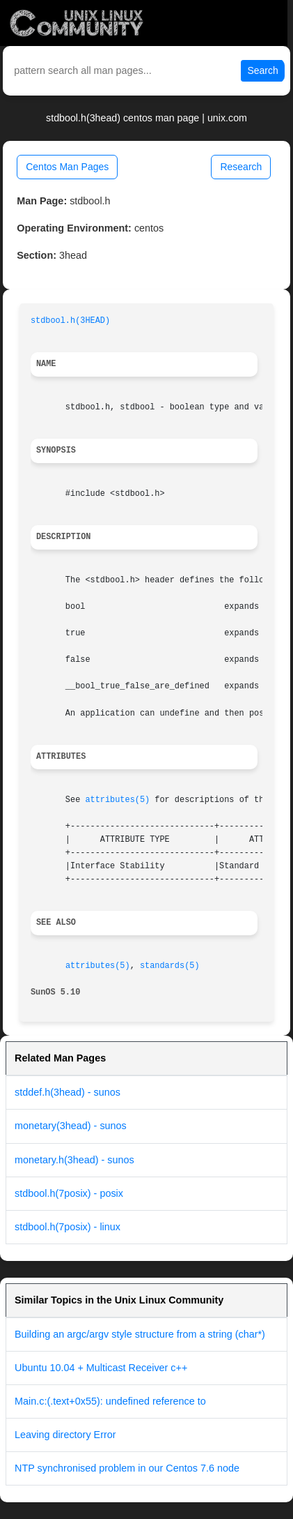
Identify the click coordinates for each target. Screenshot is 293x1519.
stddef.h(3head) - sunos (67, 1092)
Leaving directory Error (65, 1434)
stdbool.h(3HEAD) (70, 321)
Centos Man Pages (67, 166)
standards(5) (170, 966)
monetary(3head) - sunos (71, 1125)
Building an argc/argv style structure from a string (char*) (140, 1334)
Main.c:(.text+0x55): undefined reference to (110, 1401)
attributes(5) (117, 800)
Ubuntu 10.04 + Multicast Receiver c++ (101, 1367)
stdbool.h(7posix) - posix (69, 1193)
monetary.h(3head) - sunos (74, 1159)
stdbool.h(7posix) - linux (67, 1226)
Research (241, 166)
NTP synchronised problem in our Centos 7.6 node (127, 1468)
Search (262, 70)
